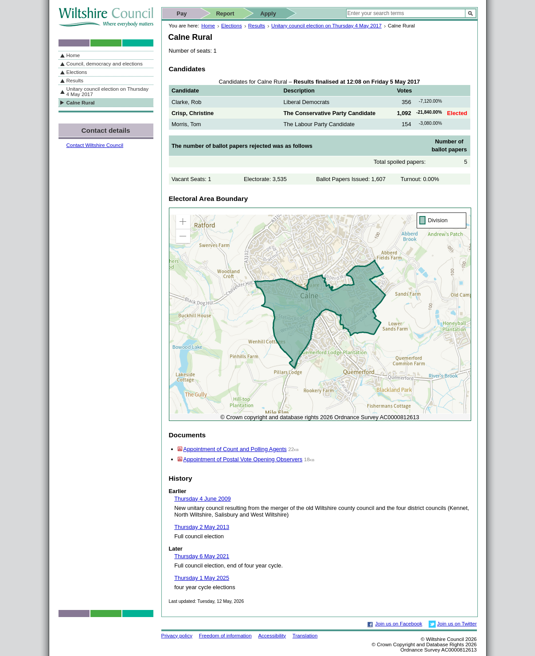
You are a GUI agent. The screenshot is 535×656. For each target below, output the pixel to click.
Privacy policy (176, 635)
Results (256, 25)
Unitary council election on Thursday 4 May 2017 (326, 25)
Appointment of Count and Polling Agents (234, 449)
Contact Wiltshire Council (95, 145)
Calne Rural (80, 102)
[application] (320, 314)
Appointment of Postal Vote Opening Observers (242, 459)
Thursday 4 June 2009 (202, 498)
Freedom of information (225, 635)
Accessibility (272, 635)
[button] (183, 222)
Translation (305, 635)
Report (225, 13)
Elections (231, 25)
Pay (182, 13)
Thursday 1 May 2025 (201, 578)
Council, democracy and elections (104, 63)
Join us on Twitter (456, 623)
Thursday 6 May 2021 (201, 556)
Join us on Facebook (398, 623)
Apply (268, 13)
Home (208, 25)
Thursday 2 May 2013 (201, 527)
